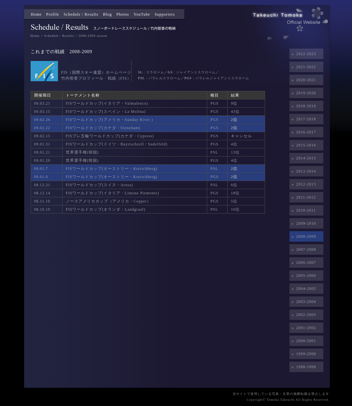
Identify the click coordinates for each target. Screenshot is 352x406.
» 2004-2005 (302, 288)
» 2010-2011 (302, 210)
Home (36, 14)
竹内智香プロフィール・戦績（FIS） (96, 78)
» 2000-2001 (302, 340)
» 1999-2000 (302, 354)
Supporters (165, 14)
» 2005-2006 (302, 275)
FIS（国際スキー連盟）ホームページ (96, 72)
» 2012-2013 (302, 184)
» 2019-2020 (302, 93)
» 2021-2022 (302, 67)
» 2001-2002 (302, 327)
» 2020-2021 (302, 80)
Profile (52, 14)
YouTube (142, 14)
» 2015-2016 (302, 145)
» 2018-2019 (302, 106)
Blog (107, 14)
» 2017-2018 (302, 119)
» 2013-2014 (302, 171)
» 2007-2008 (302, 249)
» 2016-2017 (302, 132)
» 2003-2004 (302, 301)
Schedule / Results (81, 14)
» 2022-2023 (302, 54)
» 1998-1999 (302, 367)
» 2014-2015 (302, 158)
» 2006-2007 (302, 262)
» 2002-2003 (302, 314)
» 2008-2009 (302, 236)
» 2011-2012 (302, 197)
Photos (123, 14)
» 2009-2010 (302, 223)
